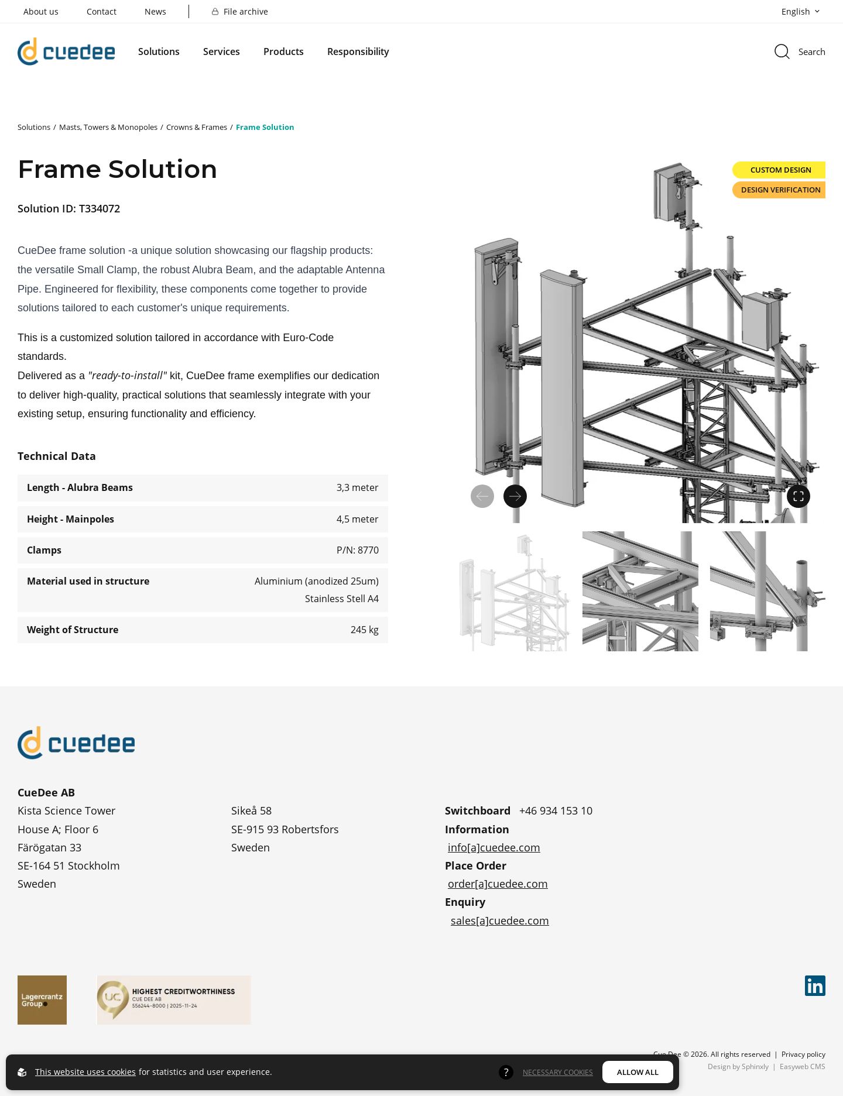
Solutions (159, 51)
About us (41, 11)
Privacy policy (803, 1054)
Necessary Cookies (558, 1072)
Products (283, 51)
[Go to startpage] (66, 51)
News (155, 11)
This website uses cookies (85, 1071)
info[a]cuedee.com (494, 847)
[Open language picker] (798, 11)
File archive (239, 11)
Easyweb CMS (802, 1066)
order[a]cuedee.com (498, 884)
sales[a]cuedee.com (500, 920)
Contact (101, 11)
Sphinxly (755, 1066)
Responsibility (358, 51)
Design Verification (781, 189)
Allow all (638, 1072)
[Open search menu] (799, 51)
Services (221, 51)
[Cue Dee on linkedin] (815, 985)
